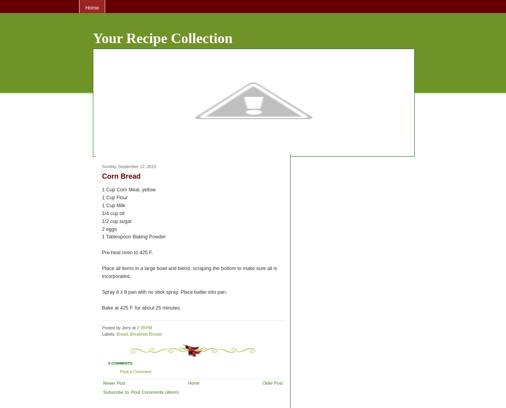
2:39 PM (144, 327)
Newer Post (114, 383)
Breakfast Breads (146, 334)
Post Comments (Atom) (155, 392)
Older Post (272, 383)
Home (92, 8)
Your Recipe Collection (162, 38)
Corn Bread (121, 176)
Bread (122, 334)
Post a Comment (135, 371)
